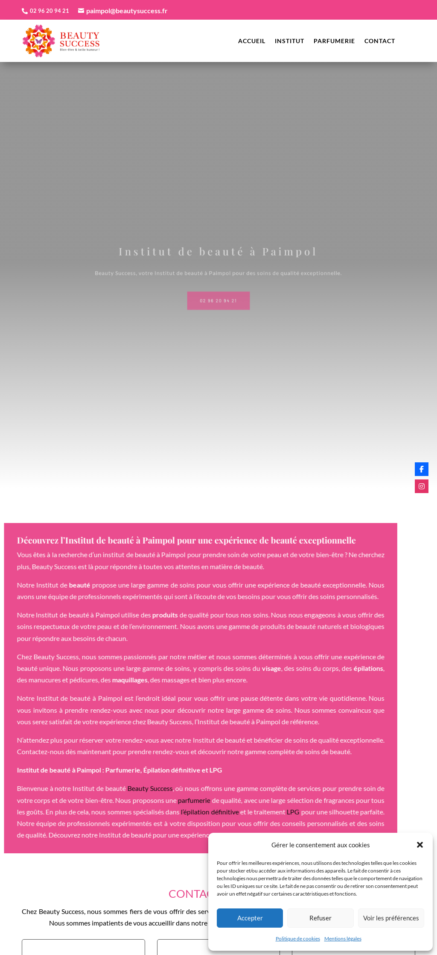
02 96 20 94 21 (218, 298)
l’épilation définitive (136, 812)
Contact (379, 41)
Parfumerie (334, 41)
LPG (219, 812)
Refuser (320, 918)
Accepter (250, 918)
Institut (289, 41)
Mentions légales (342, 938)
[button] (420, 844)
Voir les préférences (391, 918)
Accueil (251, 41)
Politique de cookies (298, 938)
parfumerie (121, 800)
